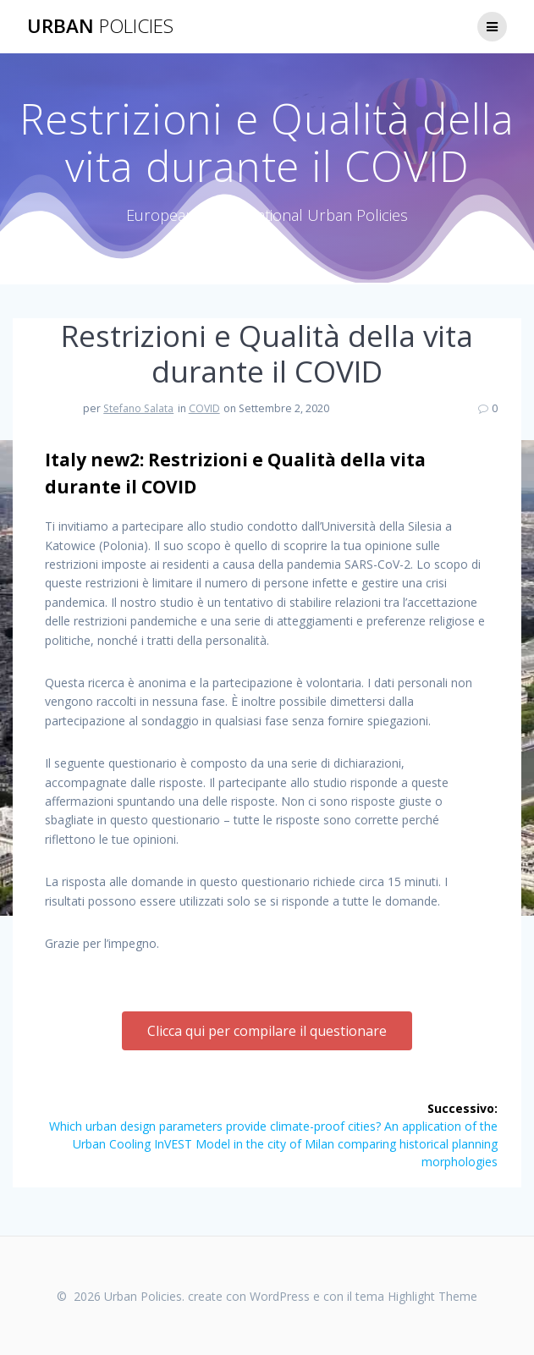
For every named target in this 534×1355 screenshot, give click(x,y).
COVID (204, 408)
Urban (100, 26)
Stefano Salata (138, 408)
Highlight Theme (432, 1296)
